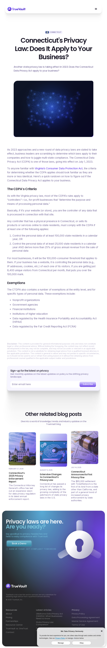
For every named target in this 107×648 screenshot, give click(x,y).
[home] (16, 9)
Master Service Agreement (85, 622)
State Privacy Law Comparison (44, 624)
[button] (96, 9)
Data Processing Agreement (86, 618)
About (9, 615)
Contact (10, 633)
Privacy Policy (78, 615)
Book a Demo (19, 545)
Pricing (9, 618)
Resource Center (14, 626)
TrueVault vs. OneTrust (17, 629)
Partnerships (12, 622)
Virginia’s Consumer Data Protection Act (59, 169)
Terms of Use (78, 625)
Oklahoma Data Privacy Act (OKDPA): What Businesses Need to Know (49, 617)
